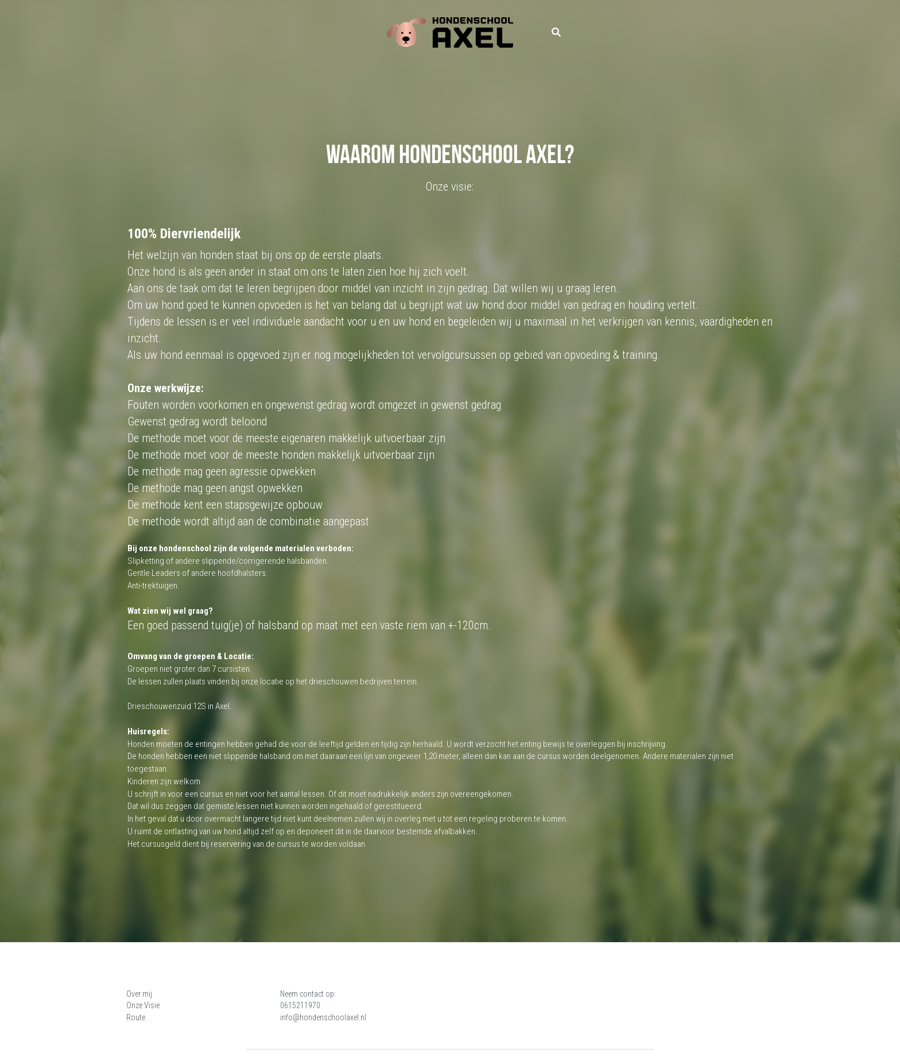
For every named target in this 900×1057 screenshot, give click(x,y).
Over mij (141, 993)
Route (137, 1017)
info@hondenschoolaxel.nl (391, 1017)
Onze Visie (144, 1005)
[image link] (450, 31)
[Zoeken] (556, 32)
